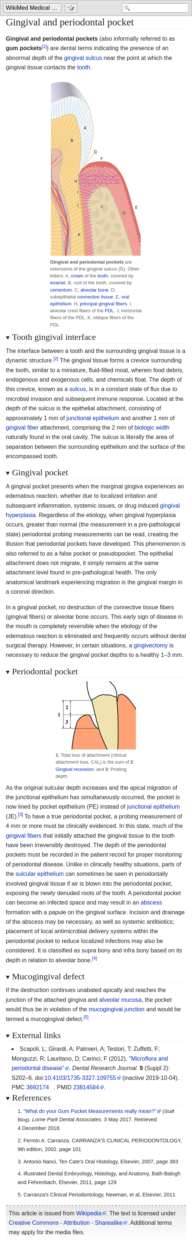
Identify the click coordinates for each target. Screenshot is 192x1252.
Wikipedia (88, 1213)
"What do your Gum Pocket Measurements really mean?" (89, 1111)
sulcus (77, 389)
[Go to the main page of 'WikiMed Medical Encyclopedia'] (33, 8)
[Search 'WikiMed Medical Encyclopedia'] (155, 8)
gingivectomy (151, 645)
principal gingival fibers (103, 303)
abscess (151, 902)
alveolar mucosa (120, 1000)
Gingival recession (75, 769)
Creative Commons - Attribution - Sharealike (65, 1223)
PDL (109, 310)
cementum (61, 290)
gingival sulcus (83, 58)
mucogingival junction (117, 1009)
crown (77, 276)
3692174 (37, 1087)
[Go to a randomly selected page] (72, 8)
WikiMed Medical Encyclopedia (34, 8)
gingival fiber (22, 427)
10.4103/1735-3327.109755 (80, 1078)
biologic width (151, 427)
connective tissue (95, 297)
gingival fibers (24, 836)
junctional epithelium (92, 418)
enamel (58, 282)
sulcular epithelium (40, 874)
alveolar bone (95, 290)
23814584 (86, 1087)
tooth (83, 67)
